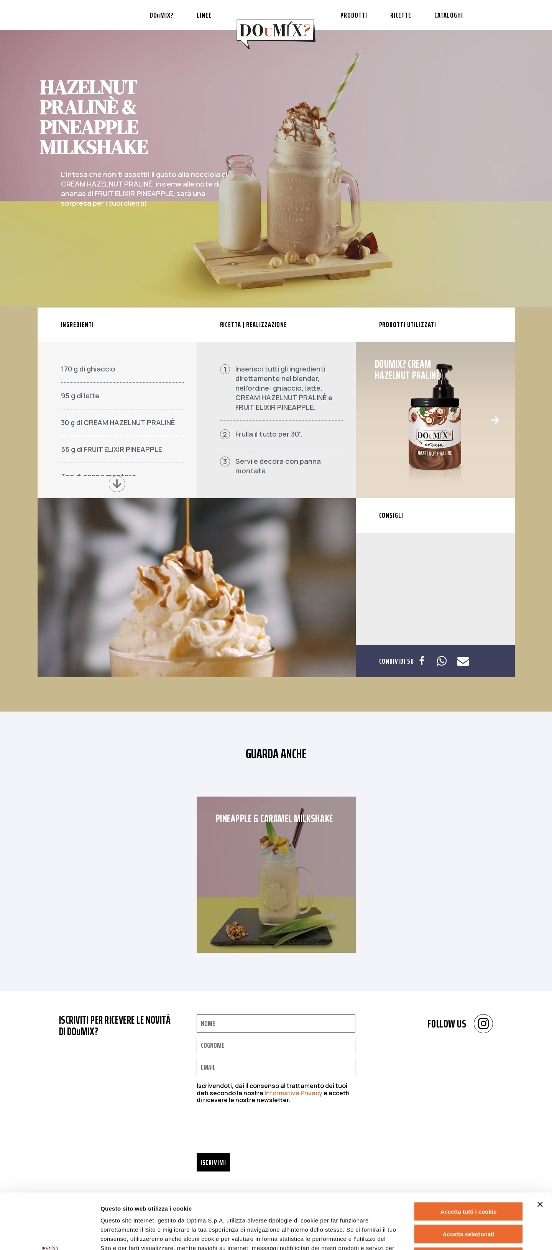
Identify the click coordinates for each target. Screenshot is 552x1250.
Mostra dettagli (388, 1235)
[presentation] (255, 1130)
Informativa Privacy (293, 1093)
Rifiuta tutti (468, 1201)
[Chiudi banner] (540, 1149)
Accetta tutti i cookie (468, 1156)
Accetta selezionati (468, 1178)
